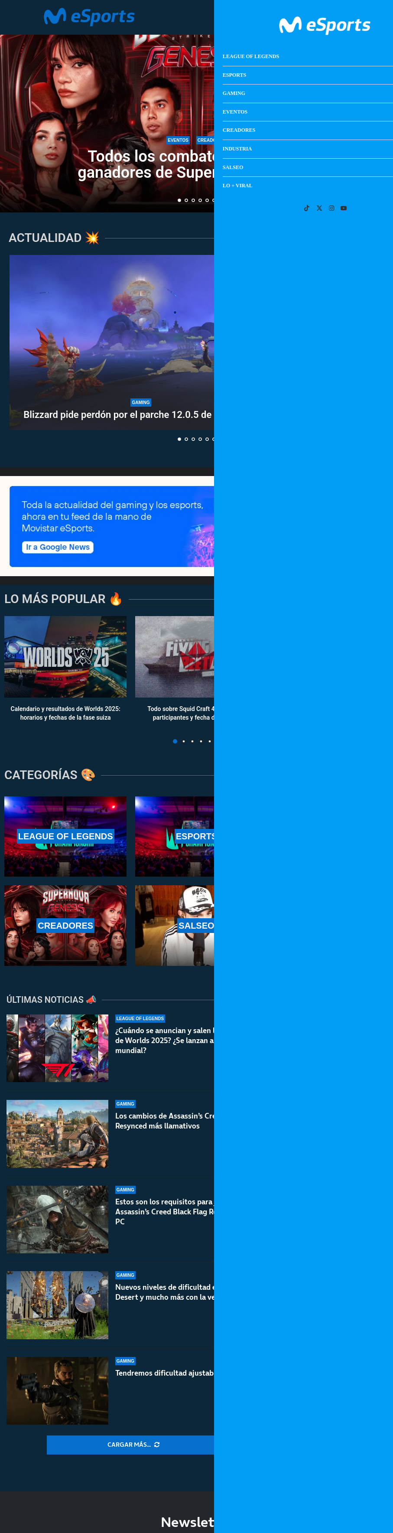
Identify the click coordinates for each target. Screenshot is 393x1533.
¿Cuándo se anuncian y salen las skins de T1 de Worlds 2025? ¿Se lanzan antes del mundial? (187, 1040)
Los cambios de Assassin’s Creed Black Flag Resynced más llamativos (187, 1121)
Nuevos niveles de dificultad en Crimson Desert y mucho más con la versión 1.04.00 (187, 1292)
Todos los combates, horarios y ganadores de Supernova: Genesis (196, 164)
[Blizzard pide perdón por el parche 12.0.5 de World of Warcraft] (141, 342)
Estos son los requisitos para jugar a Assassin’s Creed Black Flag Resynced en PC (182, 1212)
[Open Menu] (345, 17)
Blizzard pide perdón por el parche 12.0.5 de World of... (140, 414)
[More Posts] (133, 1445)
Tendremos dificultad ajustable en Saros (182, 1376)
